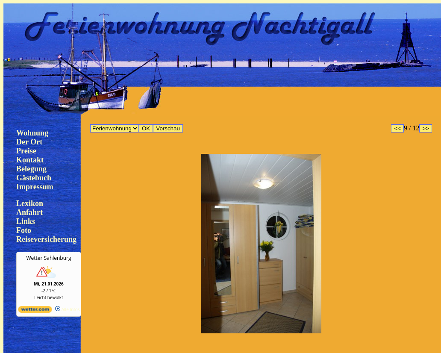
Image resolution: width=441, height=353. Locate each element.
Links (25, 221)
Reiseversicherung (46, 239)
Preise (26, 151)
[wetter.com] (35, 311)
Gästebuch (33, 178)
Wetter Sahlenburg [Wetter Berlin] (48, 258)
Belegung (31, 169)
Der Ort (29, 142)
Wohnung (32, 133)
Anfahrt (29, 212)
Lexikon (29, 203)
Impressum (34, 186)
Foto (23, 230)
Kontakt (30, 160)
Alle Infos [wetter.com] (67, 309)
